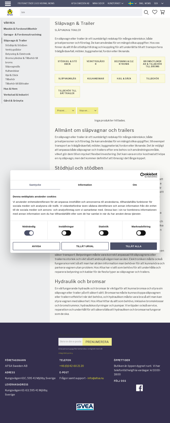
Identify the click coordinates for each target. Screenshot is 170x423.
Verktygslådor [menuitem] (13, 49)
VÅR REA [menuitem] (9, 22)
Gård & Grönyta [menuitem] (13, 100)
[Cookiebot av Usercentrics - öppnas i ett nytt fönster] (142, 175)
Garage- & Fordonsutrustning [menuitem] (23, 34)
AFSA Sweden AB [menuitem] (80, 3)
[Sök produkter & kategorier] (81, 12)
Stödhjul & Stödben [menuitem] (16, 45)
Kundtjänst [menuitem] (114, 3)
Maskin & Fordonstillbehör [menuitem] (20, 28)
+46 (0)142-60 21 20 (71, 366)
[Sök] (146, 12)
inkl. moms (145, 3)
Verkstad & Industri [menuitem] (16, 94)
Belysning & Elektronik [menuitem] (18, 54)
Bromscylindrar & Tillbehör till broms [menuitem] (21, 60)
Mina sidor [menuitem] (98, 3)
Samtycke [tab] (35, 184)
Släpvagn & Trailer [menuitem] (15, 40)
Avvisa (36, 246)
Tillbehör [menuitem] (10, 79)
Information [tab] (85, 184)
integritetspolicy (65, 353)
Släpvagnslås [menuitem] (12, 66)
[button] (8, 4)
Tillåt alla (133, 246)
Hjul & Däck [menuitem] (11, 75)
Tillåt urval (85, 246)
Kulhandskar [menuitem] (12, 70)
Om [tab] (135, 184)
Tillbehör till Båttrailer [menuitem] (17, 83)
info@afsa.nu (95, 378)
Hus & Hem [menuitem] (10, 88)
